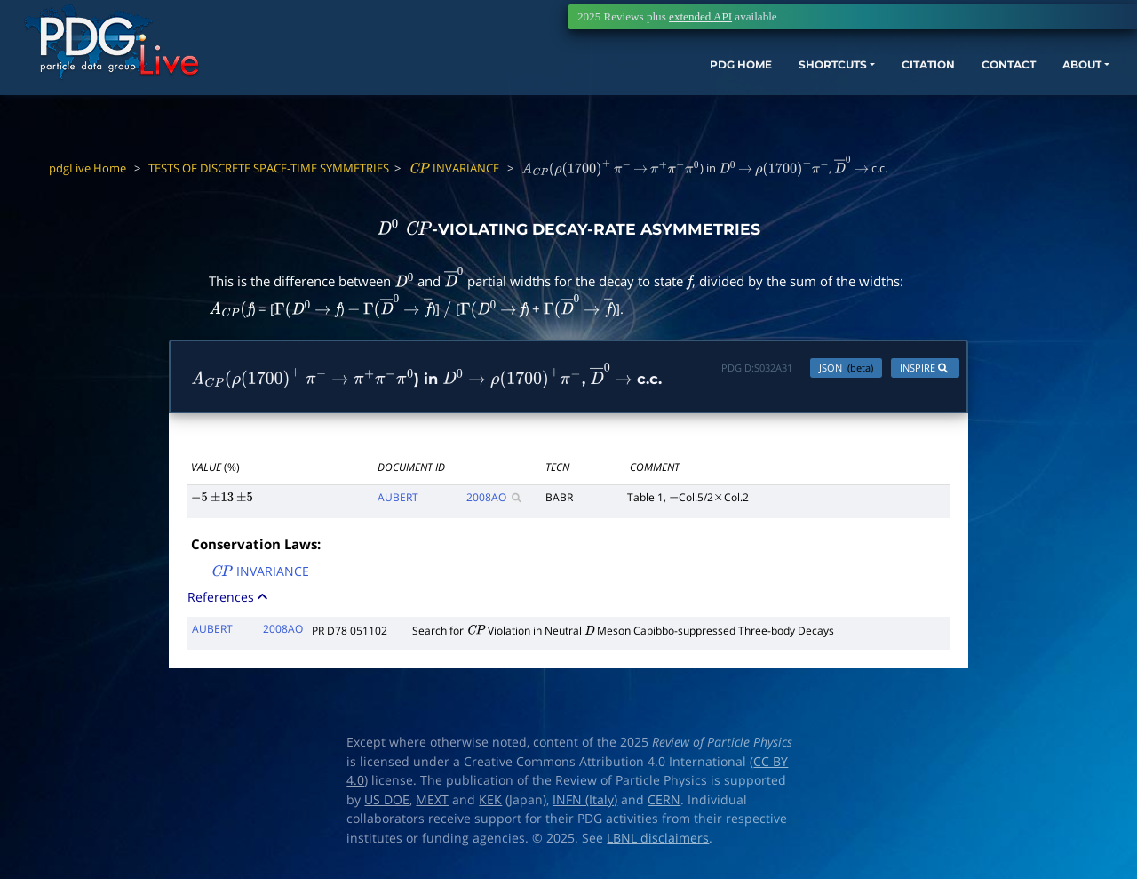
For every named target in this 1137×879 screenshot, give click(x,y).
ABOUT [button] (999, 95)
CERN (664, 804)
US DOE (386, 804)
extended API (700, 16)
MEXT (432, 804)
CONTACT (914, 95)
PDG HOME (600, 95)
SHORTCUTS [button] (709, 95)
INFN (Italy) (585, 804)
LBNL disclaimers (658, 843)
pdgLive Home (87, 168)
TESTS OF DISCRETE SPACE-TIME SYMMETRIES (268, 168)
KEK (490, 804)
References (229, 601)
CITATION (822, 95)
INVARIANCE (454, 168)
